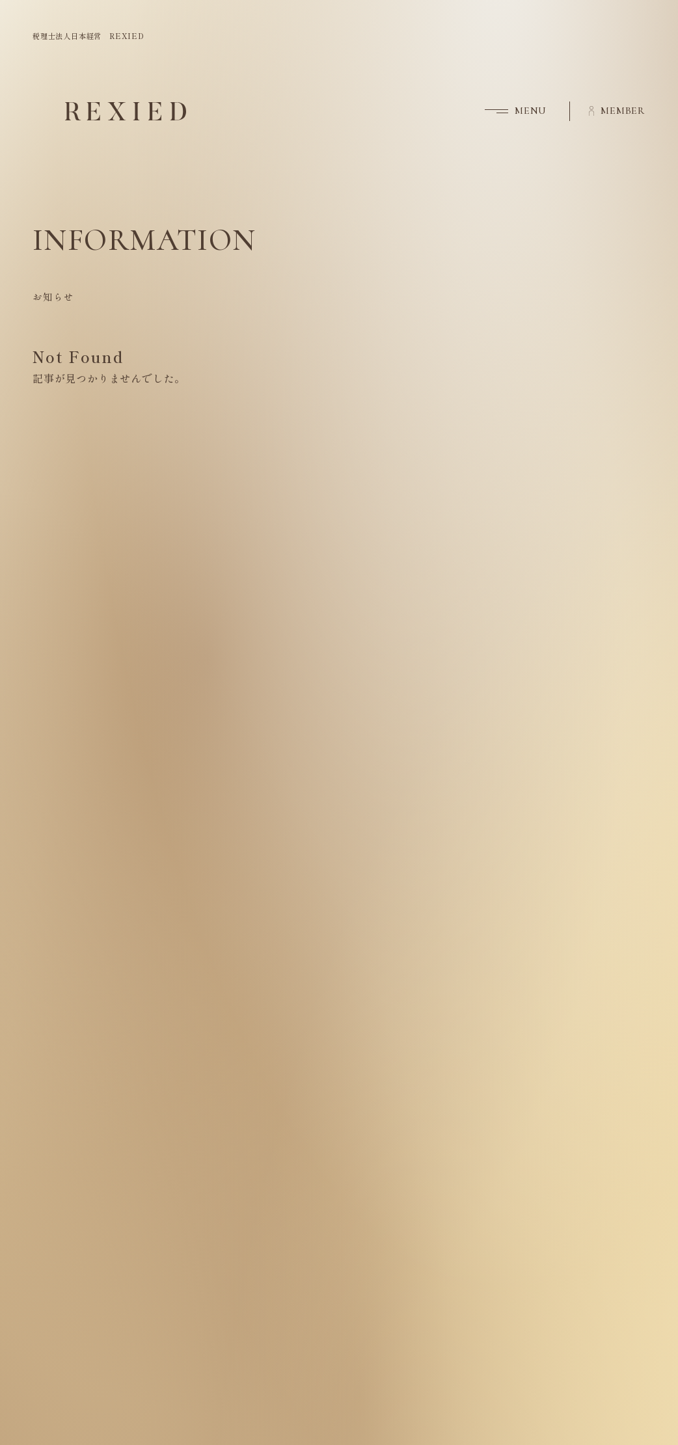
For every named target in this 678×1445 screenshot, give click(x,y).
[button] (506, 111)
